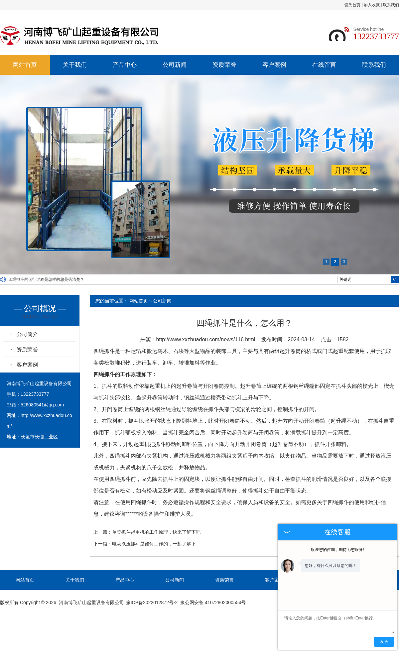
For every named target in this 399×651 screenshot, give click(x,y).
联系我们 (391, 5)
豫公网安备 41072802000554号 (213, 602)
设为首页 (352, 5)
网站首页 (25, 64)
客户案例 (274, 64)
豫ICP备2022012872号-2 (152, 602)
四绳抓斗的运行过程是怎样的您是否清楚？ (46, 279)
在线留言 (324, 64)
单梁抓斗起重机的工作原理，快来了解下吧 (156, 532)
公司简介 (27, 334)
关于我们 (75, 64)
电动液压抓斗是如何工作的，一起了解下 (154, 543)
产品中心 (125, 64)
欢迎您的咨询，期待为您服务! (337, 549)
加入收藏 (372, 5)
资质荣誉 (224, 64)
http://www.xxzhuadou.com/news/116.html (205, 339)
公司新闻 (175, 64)
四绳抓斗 (104, 351)
